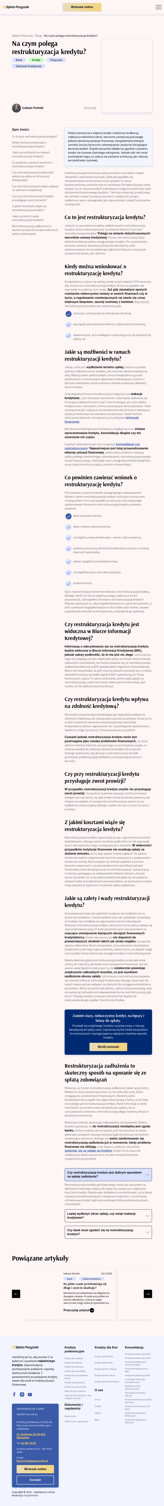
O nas (97, 1399)
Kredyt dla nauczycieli (75, 1386)
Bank (19, 60)
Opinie (98, 1413)
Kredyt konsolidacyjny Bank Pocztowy (138, 1401)
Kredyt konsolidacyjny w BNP (136, 1370)
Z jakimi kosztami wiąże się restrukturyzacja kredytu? (29, 208)
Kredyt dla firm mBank (105, 1369)
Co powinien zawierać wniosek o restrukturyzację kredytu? (32, 164)
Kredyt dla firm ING (104, 1362)
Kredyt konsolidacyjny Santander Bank (135, 1363)
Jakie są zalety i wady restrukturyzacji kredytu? (28, 218)
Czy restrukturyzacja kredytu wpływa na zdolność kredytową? (35, 188)
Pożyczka (56, 60)
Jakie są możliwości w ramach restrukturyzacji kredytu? (31, 154)
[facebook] (14, 1394)
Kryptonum (31, 1495)
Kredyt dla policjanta (75, 1382)
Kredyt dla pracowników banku (76, 1377)
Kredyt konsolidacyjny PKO (138, 1354)
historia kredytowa (92, 1278)
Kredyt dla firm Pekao (105, 1375)
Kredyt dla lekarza (73, 1362)
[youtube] (30, 1394)
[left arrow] (16, 1294)
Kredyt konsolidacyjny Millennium (135, 1414)
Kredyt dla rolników (74, 1358)
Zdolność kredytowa (28, 66)
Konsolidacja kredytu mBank (135, 1394)
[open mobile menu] (159, 7)
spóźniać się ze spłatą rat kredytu (88, 1150)
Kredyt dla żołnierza (74, 1366)
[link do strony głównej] (15, 7)
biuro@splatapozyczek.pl (32, 1460)
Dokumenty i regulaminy (77, 1421)
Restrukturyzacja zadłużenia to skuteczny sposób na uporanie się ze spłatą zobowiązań (35, 230)
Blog (38, 35)
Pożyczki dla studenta (75, 1391)
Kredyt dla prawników (75, 1371)
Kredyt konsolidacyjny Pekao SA (135, 1421)
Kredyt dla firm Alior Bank (107, 1381)
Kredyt (36, 60)
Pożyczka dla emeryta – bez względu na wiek (78, 1397)
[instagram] (22, 1394)
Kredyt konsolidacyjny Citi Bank (137, 1407)
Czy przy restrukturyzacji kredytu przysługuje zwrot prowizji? (33, 198)
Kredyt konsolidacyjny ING (137, 1375)
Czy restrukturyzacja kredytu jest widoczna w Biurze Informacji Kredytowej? (33, 176)
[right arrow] (148, 1294)
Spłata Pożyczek (22, 35)
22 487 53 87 (28, 1443)
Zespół (98, 1406)
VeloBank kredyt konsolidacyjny (132, 1387)
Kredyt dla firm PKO (104, 1356)
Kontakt (35, 1479)
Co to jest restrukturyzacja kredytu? (35, 136)
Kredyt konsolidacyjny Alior (138, 1358)
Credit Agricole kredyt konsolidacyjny (135, 1380)
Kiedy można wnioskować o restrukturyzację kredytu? (29, 144)
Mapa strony (70, 1416)
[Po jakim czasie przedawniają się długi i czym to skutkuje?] (70, 1294)
